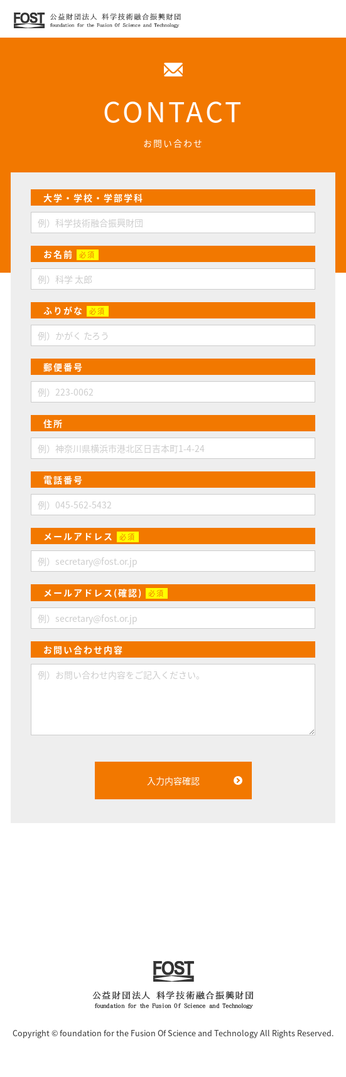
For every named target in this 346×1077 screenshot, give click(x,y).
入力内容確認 (173, 780)
